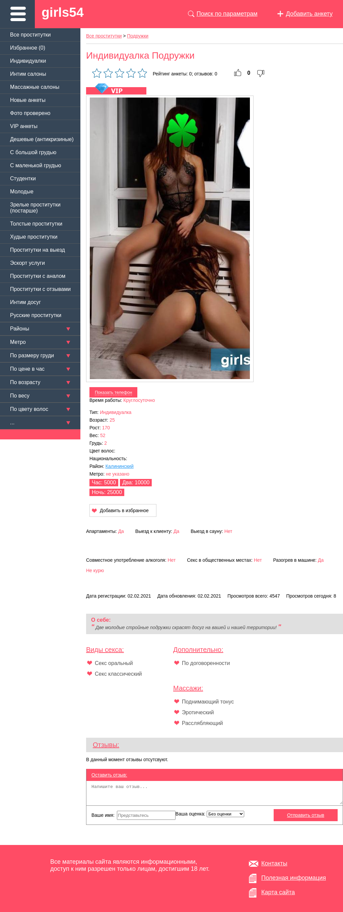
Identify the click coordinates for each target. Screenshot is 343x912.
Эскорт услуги (27, 263)
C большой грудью (33, 152)
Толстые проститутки (36, 224)
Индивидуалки (28, 61)
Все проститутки (30, 35)
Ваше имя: (133, 815)
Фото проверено (30, 113)
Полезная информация (293, 877)
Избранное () (27, 48)
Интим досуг (25, 302)
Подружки (137, 36)
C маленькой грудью (35, 165)
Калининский (120, 466)
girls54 (63, 12)
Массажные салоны (34, 87)
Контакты (274, 863)
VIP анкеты (24, 126)
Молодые (21, 191)
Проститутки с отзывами (40, 289)
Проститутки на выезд (37, 250)
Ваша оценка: (210, 814)
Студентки (23, 178)
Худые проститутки (33, 237)
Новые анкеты (28, 100)
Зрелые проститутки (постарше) (35, 208)
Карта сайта (278, 892)
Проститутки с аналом (37, 276)
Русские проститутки (35, 315)
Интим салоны (28, 74)
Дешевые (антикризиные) (42, 139)
